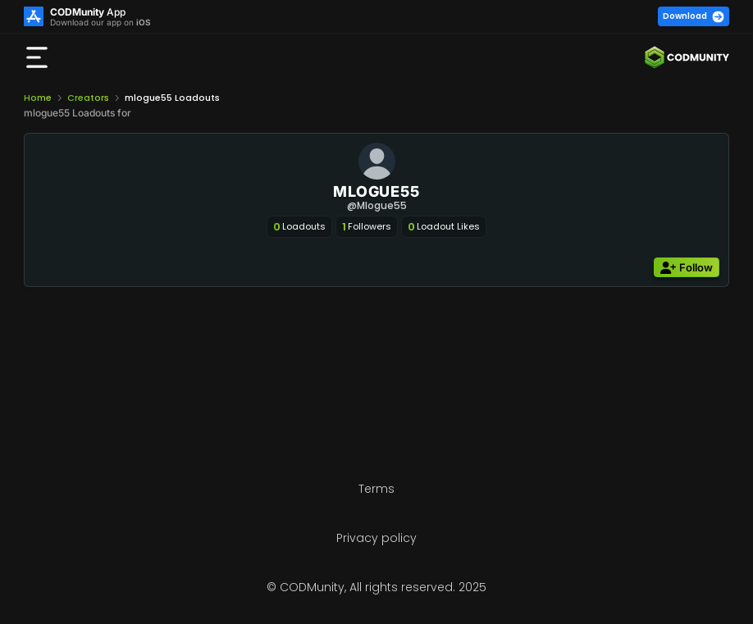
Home (38, 97)
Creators (88, 97)
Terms (376, 489)
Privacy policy (376, 538)
